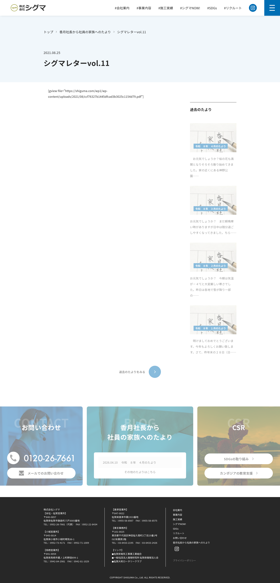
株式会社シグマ (52, 509)
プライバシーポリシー (184, 560)
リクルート (178, 533)
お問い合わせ (180, 538)
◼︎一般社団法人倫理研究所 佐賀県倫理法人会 (135, 557)
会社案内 (177, 510)
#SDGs (212, 8)
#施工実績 (165, 8)
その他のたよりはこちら (140, 473)
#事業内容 (144, 8)
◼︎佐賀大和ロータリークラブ (127, 561)
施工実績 (177, 519)
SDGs (176, 528)
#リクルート (233, 8)
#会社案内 (122, 8)
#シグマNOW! (190, 8)
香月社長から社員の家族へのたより (85, 31)
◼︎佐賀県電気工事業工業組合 (127, 553)
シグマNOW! (179, 524)
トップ (48, 31)
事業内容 (177, 514)
